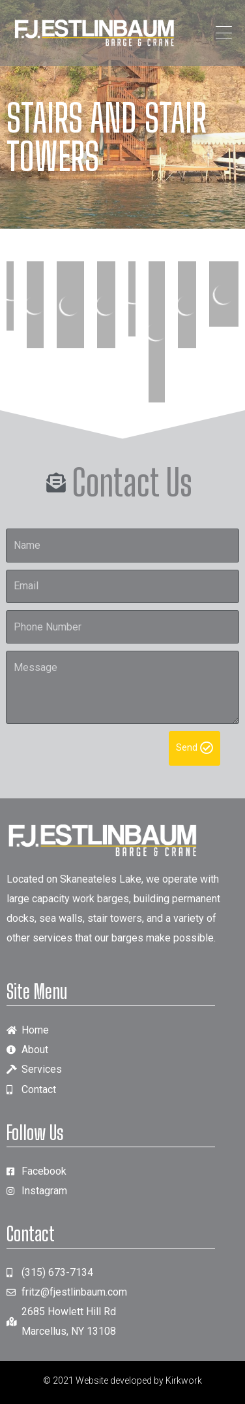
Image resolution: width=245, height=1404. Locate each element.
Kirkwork (184, 1380)
